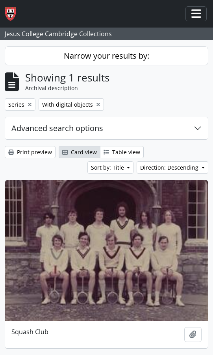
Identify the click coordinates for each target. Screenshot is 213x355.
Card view (79, 152)
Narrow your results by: (106, 55)
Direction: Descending (170, 167)
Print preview (30, 152)
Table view (122, 152)
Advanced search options (57, 128)
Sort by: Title (108, 167)
